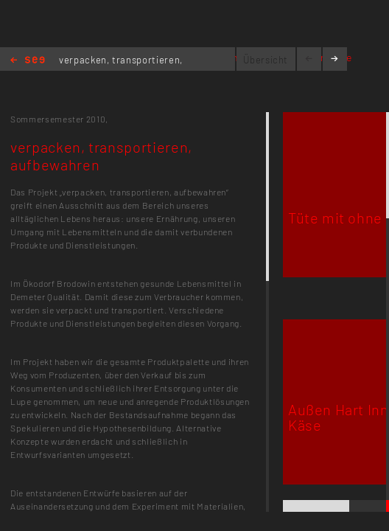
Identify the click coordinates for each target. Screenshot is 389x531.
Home (27, 61)
